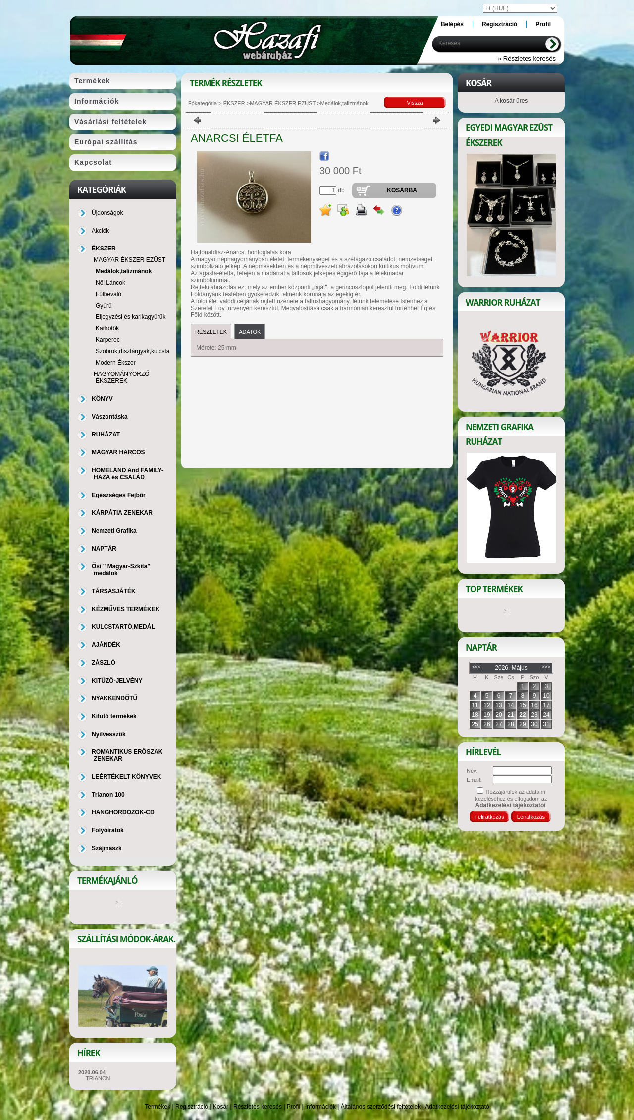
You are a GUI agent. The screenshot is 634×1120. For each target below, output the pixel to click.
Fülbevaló (108, 294)
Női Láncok (110, 282)
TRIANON (98, 1078)
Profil (293, 1106)
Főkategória (202, 103)
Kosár (220, 1106)
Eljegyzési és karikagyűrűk (130, 316)
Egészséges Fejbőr (119, 495)
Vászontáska (110, 416)
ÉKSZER (233, 103)
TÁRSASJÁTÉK (114, 591)
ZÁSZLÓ (103, 662)
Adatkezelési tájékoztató (457, 1106)
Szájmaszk (107, 848)
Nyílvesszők (109, 734)
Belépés (452, 24)
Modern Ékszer (116, 362)
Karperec (108, 339)
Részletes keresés (257, 1106)
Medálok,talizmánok (124, 271)
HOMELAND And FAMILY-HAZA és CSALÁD (127, 474)
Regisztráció (191, 1106)
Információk (320, 1106)
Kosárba (402, 190)
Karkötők (107, 328)
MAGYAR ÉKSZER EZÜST (283, 103)
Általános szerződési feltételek (381, 1106)
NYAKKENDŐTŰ (114, 698)
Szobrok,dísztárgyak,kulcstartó (136, 351)
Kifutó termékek (114, 716)
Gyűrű (104, 305)
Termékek (157, 1106)
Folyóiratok (108, 830)
